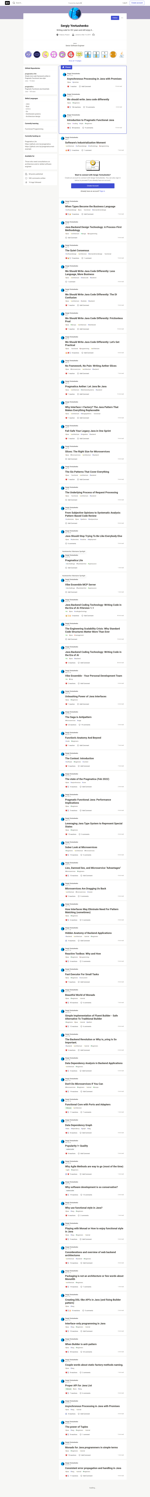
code (67, 741)
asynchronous (76, 782)
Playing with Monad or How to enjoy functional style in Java (94, 1230)
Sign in (102, 191)
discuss (68, 1108)
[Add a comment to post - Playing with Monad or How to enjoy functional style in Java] (71, 1239)
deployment (92, 539)
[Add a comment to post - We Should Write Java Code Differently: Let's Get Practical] (72, 353)
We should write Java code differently (88, 99)
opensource (92, 564)
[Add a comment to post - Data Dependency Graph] (71, 1133)
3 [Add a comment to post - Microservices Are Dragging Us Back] (83, 896)
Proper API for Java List (78, 1385)
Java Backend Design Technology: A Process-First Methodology (93, 229)
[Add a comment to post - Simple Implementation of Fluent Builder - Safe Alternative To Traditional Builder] (71, 1026)
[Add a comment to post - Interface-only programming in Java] (71, 1331)
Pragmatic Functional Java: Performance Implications (88, 801)
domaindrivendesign (99, 210)
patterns (83, 519)
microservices (76, 369)
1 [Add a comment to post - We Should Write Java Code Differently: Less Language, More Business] (70, 281)
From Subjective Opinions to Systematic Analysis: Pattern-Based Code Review (93, 514)
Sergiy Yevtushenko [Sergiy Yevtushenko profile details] (73, 73)
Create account (137, 3)
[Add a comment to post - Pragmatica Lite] (71, 567)
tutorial (86, 936)
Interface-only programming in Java (85, 1323)
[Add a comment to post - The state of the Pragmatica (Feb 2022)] (71, 787)
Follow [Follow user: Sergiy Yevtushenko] (115, 18)
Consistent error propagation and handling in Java (93, 1468)
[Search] (14, 3)
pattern (89, 1022)
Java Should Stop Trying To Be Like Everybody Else (93, 536)
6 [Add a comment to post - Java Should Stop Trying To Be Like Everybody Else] (70, 543)
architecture (69, 146)
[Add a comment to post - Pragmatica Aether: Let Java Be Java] (70, 394)
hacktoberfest (81, 564)
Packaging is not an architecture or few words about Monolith (94, 1278)
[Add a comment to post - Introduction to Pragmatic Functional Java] (73, 128)
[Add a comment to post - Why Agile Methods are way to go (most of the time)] (71, 1174)
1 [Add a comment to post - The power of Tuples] (84, 1434)
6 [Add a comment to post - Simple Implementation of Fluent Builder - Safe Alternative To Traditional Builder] (85, 1026)
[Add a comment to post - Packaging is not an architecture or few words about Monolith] (71, 1287)
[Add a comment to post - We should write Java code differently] (74, 107)
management (79, 635)
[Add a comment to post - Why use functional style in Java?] (70, 1215)
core (84, 782)
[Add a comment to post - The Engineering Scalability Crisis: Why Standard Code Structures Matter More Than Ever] (71, 639)
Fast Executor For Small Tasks (82, 974)
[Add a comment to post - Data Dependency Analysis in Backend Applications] (71, 1071)
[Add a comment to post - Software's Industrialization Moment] (72, 150)
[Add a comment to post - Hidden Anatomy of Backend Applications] (70, 941)
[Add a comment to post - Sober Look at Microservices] (71, 855)
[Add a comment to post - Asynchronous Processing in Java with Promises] (72, 86)
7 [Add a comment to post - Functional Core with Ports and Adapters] (85, 1112)
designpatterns (86, 414)
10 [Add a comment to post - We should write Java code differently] (89, 107)
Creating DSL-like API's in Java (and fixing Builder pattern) (93, 1301)
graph (83, 1129)
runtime (83, 539)
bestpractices (93, 519)
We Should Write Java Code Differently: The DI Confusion (91, 296)
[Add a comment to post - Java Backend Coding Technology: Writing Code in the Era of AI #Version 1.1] (72, 616)
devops (73, 325)
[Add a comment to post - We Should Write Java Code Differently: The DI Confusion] (70, 305)
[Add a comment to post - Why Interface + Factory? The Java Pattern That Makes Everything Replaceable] (70, 418)
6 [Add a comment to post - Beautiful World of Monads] (85, 1002)
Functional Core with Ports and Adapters (88, 1104)
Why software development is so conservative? (91, 1187)
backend (93, 278)
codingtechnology (80, 611)
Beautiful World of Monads (80, 995)
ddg (89, 1129)
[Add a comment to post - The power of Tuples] (71, 1434)
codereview (69, 519)
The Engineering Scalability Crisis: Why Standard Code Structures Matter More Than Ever (92, 630)
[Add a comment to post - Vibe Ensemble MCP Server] (71, 592)
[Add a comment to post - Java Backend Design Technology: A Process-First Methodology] (71, 237)
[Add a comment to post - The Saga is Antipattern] (71, 725)
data (67, 1129)
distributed (92, 325)
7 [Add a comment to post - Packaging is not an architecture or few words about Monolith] (85, 1287)
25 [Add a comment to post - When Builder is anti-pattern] (86, 1352)
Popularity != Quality (76, 1145)
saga (79, 720)
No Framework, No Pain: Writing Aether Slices (90, 365)
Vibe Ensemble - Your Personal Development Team (93, 675)
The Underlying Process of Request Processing (91, 492)
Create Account (93, 186)
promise (75, 82)
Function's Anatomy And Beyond (83, 737)
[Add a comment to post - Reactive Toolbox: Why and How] (71, 961)
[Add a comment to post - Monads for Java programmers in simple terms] (71, 1455)
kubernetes (75, 539)
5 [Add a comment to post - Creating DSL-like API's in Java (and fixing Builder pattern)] (87, 1310)
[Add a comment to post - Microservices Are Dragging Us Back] (70, 896)
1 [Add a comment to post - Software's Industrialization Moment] (86, 150)
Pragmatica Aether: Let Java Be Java (85, 386)
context (85, 762)
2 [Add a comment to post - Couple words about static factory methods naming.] (84, 1372)
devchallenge (70, 564)
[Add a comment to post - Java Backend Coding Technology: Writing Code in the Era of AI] (70, 663)
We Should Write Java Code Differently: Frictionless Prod (94, 320)
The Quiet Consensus (77, 250)
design (83, 234)
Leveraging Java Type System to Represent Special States (93, 825)
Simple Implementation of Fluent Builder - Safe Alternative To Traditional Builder (91, 1017)
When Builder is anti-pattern (81, 1344)
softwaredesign (81, 146)
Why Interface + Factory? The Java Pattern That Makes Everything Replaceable (91, 409)
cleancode (84, 278)
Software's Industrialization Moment (85, 142)
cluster (89, 892)
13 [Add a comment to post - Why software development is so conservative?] (86, 1195)
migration (84, 434)
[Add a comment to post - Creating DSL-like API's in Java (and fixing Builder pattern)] (72, 1310)
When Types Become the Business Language (90, 206)
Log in (125, 3)
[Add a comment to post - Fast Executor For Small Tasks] (70, 982)
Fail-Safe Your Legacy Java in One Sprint (88, 430)
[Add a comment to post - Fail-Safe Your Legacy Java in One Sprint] (70, 438)
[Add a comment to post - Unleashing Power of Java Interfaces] (70, 704)
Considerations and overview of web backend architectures (90, 1254)
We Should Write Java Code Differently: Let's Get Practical (92, 344)
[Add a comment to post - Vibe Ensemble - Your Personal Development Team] (70, 683)
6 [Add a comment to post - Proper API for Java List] (84, 1393)
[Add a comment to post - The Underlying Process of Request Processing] (71, 500)
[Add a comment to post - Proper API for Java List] (71, 1393)
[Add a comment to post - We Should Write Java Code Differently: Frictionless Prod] (70, 329)
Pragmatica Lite (74, 560)
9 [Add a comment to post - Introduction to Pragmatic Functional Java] (87, 128)
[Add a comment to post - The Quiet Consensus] (72, 258)
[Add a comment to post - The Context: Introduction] (70, 766)
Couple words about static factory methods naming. (94, 1364)
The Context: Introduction (79, 758)
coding (75, 123)
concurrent (83, 978)
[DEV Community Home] (7, 3)
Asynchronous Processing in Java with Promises (94, 78)
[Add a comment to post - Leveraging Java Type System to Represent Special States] (71, 834)
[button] (28, 54)
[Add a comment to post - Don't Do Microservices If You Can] (71, 1091)
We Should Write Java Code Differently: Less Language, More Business (90, 273)
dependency (75, 1129)
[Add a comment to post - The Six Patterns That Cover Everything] (70, 479)
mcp (71, 679)
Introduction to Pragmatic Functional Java (90, 120)
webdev (84, 301)
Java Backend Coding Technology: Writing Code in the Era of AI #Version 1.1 (93, 606)
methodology (93, 146)
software (68, 762)
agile (67, 1170)
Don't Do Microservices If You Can (84, 1083)
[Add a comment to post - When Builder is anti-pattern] (71, 1352)
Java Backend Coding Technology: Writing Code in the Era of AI (93, 654)
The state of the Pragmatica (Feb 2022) (87, 779)
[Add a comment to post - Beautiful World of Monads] (71, 1003)
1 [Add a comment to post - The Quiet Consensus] (86, 258)
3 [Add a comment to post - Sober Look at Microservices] (85, 855)
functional (86, 210)
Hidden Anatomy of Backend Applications (88, 933)
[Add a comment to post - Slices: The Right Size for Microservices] (71, 459)
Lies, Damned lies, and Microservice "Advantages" (93, 867)
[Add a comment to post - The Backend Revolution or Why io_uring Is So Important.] (70, 1050)
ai (66, 611)
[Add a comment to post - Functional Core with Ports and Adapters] (71, 1112)
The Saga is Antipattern (78, 717)
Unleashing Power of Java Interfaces (85, 696)
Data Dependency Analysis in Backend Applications (93, 1063)
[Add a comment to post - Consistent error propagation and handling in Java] (71, 1476)
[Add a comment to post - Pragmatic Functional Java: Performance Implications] (71, 810)
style (81, 123)
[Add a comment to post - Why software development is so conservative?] (71, 1195)
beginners (76, 103)
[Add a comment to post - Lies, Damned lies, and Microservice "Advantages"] (71, 875)
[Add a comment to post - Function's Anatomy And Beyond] (70, 745)
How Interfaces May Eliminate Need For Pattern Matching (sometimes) (91, 911)
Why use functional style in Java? (83, 1207)
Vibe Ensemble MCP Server (80, 584)
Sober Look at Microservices (81, 847)
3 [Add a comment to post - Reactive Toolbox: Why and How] (84, 961)
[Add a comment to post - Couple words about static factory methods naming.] (71, 1372)
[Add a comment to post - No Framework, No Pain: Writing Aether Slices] (70, 373)
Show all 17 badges (75, 61)
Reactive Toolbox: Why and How (83, 953)
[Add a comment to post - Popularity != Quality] (70, 1153)
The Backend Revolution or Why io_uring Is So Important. (91, 1041)
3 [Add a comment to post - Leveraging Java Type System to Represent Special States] (83, 834)
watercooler (69, 1149)
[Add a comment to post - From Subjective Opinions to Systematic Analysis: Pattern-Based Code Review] (71, 523)
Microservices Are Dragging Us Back (85, 888)
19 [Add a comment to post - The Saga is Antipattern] (84, 725)
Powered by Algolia (75, 3)
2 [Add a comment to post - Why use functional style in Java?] (83, 1215)
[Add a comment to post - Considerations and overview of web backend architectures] (71, 1263)
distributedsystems (87, 390)
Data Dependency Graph (78, 1125)
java (69, 82)
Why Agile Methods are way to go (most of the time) (94, 1166)
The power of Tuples (76, 1426)
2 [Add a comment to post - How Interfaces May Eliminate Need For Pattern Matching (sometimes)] (84, 920)
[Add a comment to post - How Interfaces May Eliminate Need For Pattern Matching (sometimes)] (71, 920)
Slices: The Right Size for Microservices (87, 451)
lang (72, 1211)
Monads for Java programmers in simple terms (91, 1447)
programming (104, 146)
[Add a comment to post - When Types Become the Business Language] (72, 214)
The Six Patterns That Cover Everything (87, 471)
